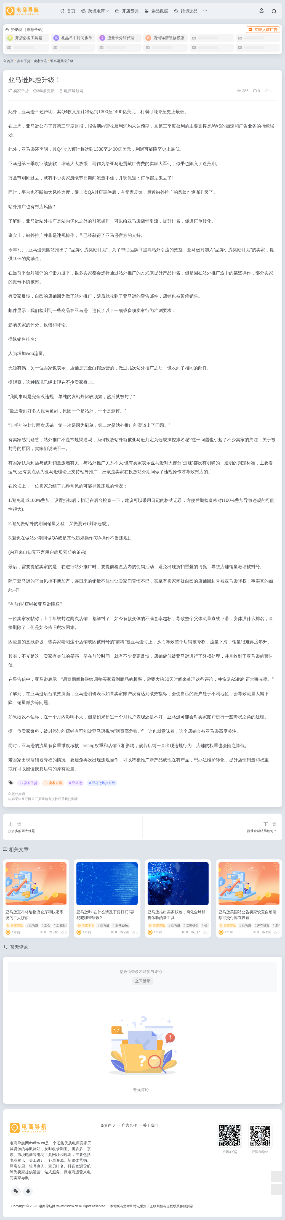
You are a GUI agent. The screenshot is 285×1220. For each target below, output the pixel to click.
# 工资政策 (61, 925)
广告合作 (129, 1125)
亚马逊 (28, 111)
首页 (10, 61)
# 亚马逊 (75, 783)
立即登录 (142, 981)
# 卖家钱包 (191, 925)
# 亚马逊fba (120, 925)
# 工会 (46, 925)
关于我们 (150, 1125)
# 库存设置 (262, 925)
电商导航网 (71, 91)
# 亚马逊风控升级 (102, 783)
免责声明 (108, 1125)
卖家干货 (23, 61)
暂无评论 (20, 947)
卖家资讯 (40, 61)
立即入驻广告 (263, 29)
